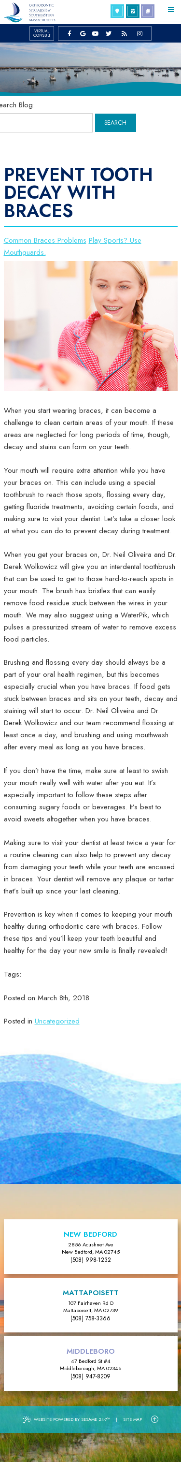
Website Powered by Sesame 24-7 (66, 1419)
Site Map (132, 1419)
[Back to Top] (154, 1419)
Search (115, 122)
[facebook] (69, 33)
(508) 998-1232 (90, 1260)
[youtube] (95, 33)
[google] (82, 33)
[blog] (124, 33)
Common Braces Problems (45, 240)
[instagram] (139, 33)
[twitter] (108, 33)
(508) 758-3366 (90, 1318)
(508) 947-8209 (90, 1376)
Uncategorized (57, 1021)
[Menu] (170, 10)
